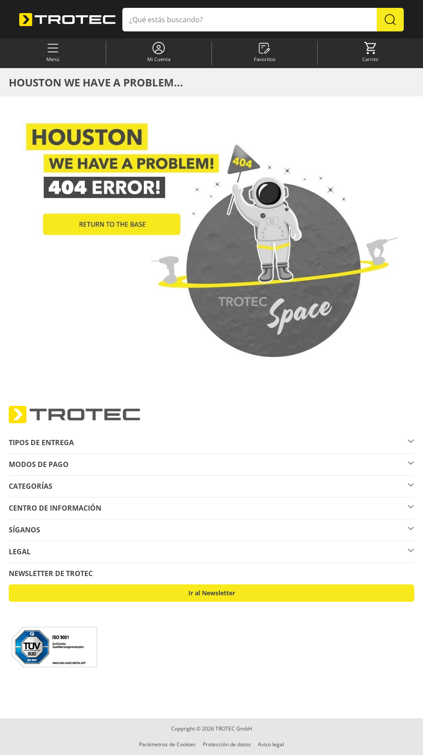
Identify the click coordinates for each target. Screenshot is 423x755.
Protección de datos (227, 744)
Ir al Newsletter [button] (211, 593)
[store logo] (67, 19)
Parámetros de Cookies (167, 744)
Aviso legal (271, 744)
